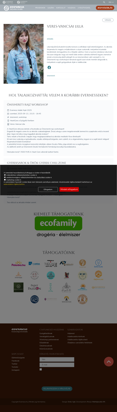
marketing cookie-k (12, 180)
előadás (50, 39)
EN (111, 2)
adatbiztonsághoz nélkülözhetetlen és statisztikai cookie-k (28, 177)
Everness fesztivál (8, 2)
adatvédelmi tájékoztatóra (14, 184)
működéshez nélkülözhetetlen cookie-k (20, 175)
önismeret (51, 75)
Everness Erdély (22, 2)
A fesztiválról (84, 8)
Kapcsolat (60, 8)
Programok (40, 8)
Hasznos (71, 8)
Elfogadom (48, 189)
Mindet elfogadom (69, 189)
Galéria (51, 8)
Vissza (108, 20)
